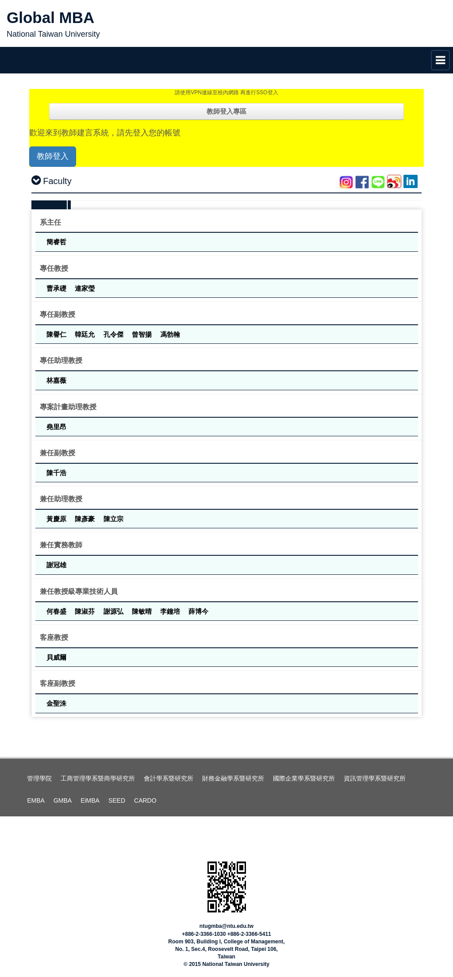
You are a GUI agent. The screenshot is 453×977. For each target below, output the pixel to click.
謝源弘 (114, 611)
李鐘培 (171, 611)
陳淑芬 (85, 611)
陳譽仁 (57, 334)
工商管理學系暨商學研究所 (98, 778)
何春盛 (57, 611)
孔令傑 (114, 334)
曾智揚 (143, 334)
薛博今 (198, 611)
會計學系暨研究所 (168, 778)
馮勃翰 (170, 334)
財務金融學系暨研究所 (233, 778)
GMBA (63, 800)
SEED (116, 800)
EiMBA (90, 800)
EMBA (36, 800)
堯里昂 (56, 427)
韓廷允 (85, 334)
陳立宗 (113, 519)
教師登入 (53, 156)
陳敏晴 (143, 611)
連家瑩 (85, 288)
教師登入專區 (226, 111)
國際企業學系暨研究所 (304, 778)
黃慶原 (57, 519)
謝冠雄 (56, 565)
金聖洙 (56, 703)
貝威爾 (56, 657)
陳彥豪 (85, 519)
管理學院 (39, 778)
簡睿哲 (56, 242)
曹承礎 (57, 288)
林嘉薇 (56, 380)
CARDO (145, 800)
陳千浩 (56, 473)
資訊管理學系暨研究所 (375, 778)
